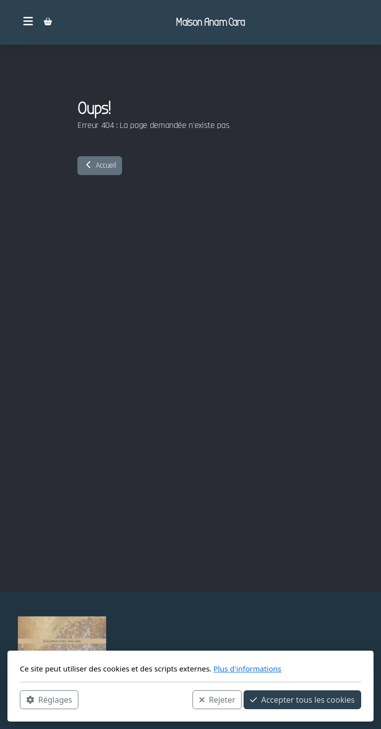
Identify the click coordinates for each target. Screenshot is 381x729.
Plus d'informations (247, 668)
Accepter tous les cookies (302, 699)
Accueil (100, 165)
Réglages (49, 699)
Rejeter (217, 699)
